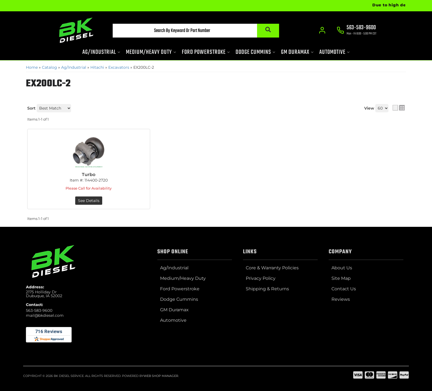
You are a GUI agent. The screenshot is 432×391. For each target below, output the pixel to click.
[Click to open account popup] (322, 30)
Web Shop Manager (161, 376)
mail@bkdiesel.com (45, 315)
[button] (196, 31)
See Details (88, 200)
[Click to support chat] (356, 31)
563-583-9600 (39, 310)
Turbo (88, 174)
